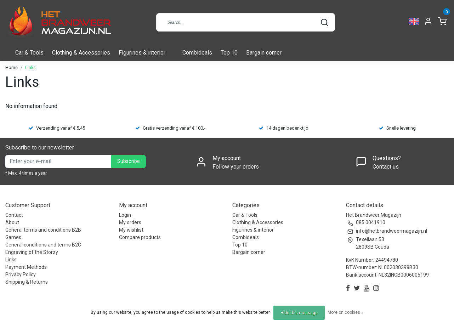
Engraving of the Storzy (31, 252)
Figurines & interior (142, 52)
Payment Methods (26, 267)
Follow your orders (235, 166)
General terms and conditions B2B (43, 230)
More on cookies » (345, 312)
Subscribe (128, 161)
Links (30, 67)
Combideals (197, 52)
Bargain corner (264, 52)
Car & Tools (29, 52)
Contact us (386, 166)
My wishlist (131, 230)
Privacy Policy (20, 274)
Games (13, 237)
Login (125, 215)
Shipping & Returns (26, 282)
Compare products (140, 237)
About (12, 222)
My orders (130, 222)
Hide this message (299, 312)
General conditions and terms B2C (43, 245)
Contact (14, 215)
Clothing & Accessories (81, 52)
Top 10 (229, 52)
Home (11, 67)
